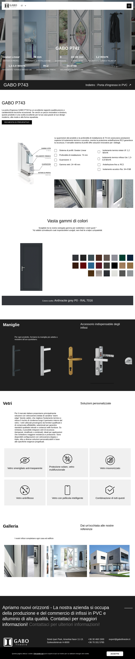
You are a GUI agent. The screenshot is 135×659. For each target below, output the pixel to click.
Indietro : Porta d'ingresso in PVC (108, 85)
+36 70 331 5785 (96, 642)
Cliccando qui (38, 654)
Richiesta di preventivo (16, 122)
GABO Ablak (11, 6)
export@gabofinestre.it (119, 639)
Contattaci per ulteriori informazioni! (64, 624)
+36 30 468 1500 (96, 639)
